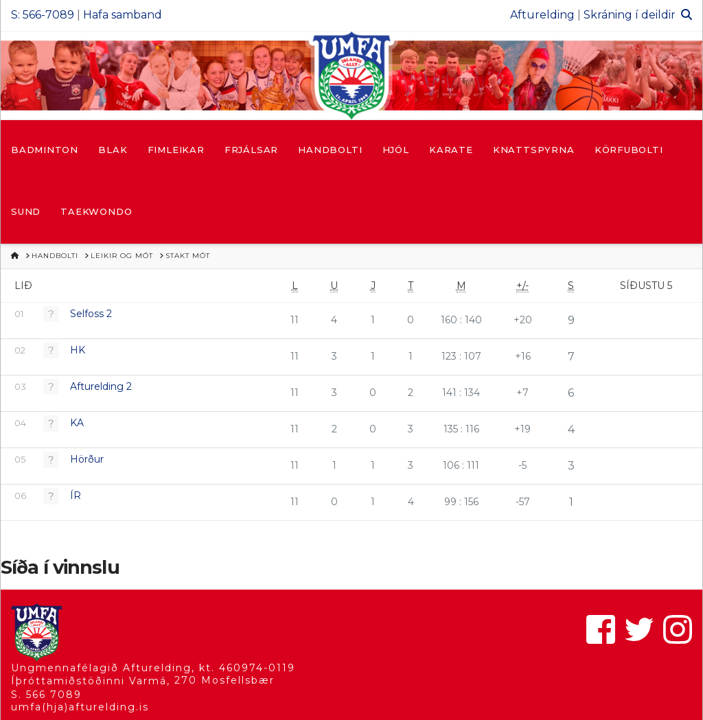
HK (77, 350)
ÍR (75, 495)
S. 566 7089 (46, 694)
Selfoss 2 (91, 313)
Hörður (87, 459)
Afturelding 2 (101, 386)
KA (77, 423)
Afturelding (542, 14)
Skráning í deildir (630, 14)
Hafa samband (122, 14)
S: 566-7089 (42, 14)
